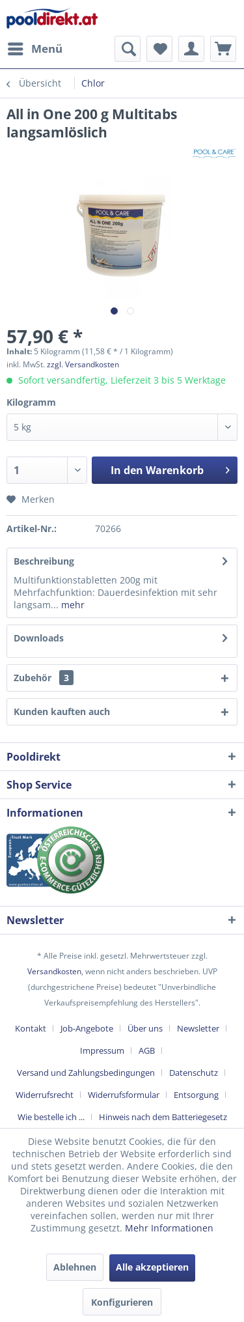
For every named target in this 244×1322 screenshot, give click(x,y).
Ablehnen (74, 1267)
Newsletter (198, 1028)
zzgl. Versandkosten (83, 364)
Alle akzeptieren (152, 1267)
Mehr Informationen (169, 1228)
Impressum (102, 1050)
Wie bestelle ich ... (51, 1117)
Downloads (39, 638)
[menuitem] (34, 49)
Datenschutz (193, 1072)
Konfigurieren (122, 1302)
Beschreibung (44, 561)
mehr (72, 604)
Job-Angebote (87, 1028)
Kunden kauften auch (62, 711)
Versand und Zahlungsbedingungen (86, 1072)
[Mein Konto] (191, 49)
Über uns (145, 1028)
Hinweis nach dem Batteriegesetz (163, 1117)
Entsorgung (196, 1095)
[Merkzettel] (159, 49)
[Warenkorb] (223, 49)
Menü (35, 47)
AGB (147, 1050)
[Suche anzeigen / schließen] (128, 49)
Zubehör (44, 677)
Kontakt (30, 1028)
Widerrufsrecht (45, 1095)
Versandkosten (54, 971)
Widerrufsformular (123, 1095)
